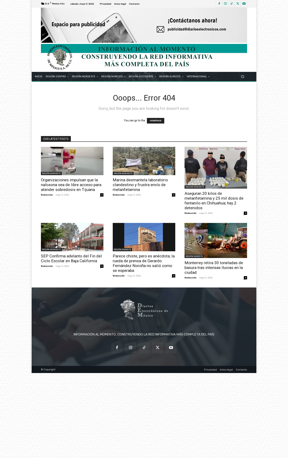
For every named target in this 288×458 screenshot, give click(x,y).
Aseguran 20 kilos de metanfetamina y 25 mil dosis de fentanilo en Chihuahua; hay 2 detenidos (214, 200)
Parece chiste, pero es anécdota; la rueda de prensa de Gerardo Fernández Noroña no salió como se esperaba (144, 263)
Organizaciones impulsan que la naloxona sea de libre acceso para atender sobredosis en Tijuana (71, 185)
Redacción (47, 194)
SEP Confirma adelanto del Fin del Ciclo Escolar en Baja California (71, 258)
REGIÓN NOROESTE (51, 173)
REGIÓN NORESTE (122, 249)
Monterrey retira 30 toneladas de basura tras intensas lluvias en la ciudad (214, 268)
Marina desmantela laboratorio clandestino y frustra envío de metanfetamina (140, 185)
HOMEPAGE (155, 120)
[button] (242, 76)
